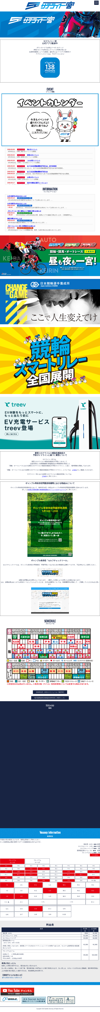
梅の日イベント (32, 149)
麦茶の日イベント (33, 155)
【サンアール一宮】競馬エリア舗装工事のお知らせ (24, 211)
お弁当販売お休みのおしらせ (16, 196)
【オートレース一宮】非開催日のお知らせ (21, 226)
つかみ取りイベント (33, 160)
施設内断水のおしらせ (14, 218)
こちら (74, 470)
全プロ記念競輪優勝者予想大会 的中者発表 (42, 166)
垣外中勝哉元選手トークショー (37, 183)
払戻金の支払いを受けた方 (13, 977)
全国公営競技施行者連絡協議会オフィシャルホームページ (47, 489)
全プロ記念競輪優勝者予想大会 (37, 171)
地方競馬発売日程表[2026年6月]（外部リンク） (50, 698)
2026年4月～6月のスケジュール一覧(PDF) (50, 692)
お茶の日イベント (33, 177)
